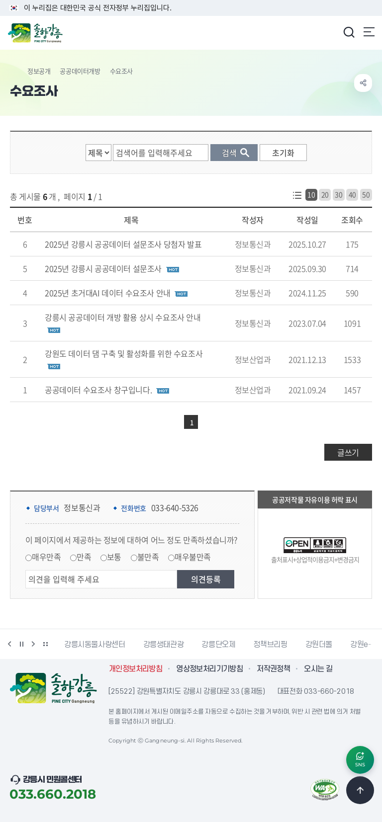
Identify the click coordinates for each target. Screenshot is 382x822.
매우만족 (46, 557)
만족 (84, 557)
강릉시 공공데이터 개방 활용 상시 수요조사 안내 (123, 317)
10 (311, 194)
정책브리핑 (270, 644)
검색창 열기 (349, 32)
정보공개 (38, 71)
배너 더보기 (45, 644)
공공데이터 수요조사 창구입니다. (98, 390)
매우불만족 (193, 557)
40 (352, 194)
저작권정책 (273, 668)
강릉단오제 (218, 644)
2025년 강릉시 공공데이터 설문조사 (103, 268)
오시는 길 (318, 668)
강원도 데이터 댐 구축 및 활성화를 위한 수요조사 (123, 353)
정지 (21, 644)
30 (338, 194)
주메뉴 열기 (369, 32)
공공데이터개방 (80, 71)
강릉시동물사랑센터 (94, 644)
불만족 (148, 557)
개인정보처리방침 (135, 668)
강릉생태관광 (163, 644)
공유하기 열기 (363, 83)
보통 (114, 557)
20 (325, 194)
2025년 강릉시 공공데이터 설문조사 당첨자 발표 (123, 244)
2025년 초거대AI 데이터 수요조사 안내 (108, 293)
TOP (360, 790)
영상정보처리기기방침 (209, 668)
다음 (33, 644)
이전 (9, 644)
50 (366, 194)
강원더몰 (319, 644)
